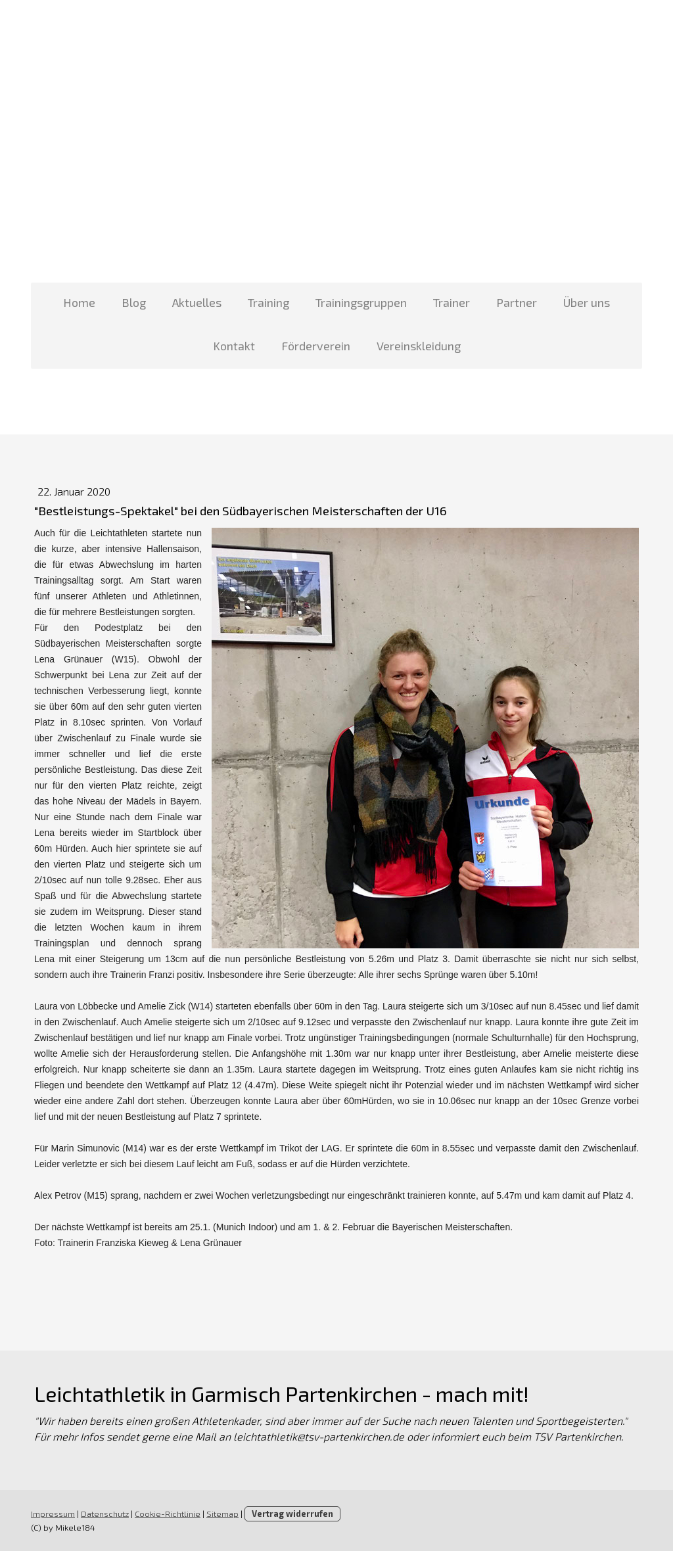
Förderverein (315, 345)
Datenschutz (105, 1513)
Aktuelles (196, 302)
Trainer (451, 302)
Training (268, 302)
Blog (134, 302)
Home (79, 302)
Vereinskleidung (419, 345)
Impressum (53, 1513)
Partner (516, 302)
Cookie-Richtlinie (167, 1513)
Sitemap (222, 1513)
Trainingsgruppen (361, 302)
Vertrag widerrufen (292, 1513)
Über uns (586, 302)
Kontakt (234, 345)
